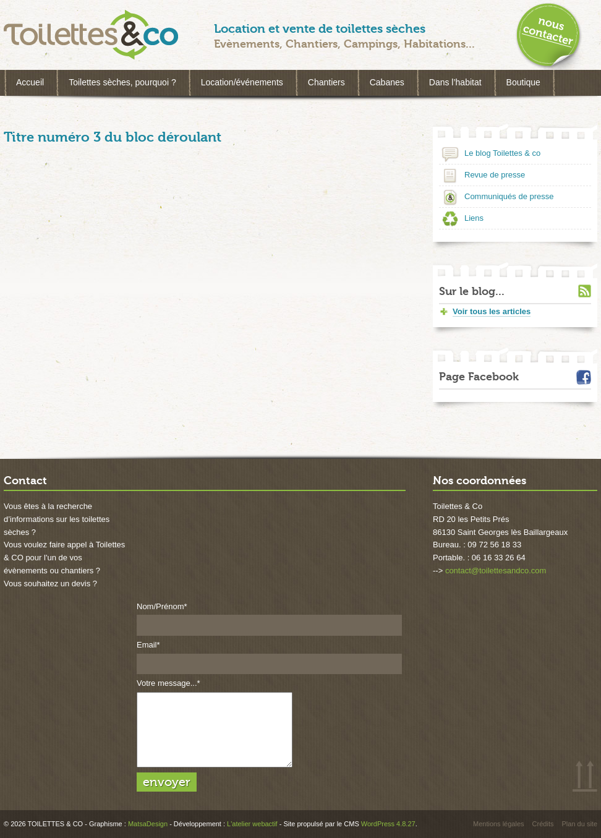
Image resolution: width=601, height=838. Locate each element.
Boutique (523, 82)
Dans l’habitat (455, 82)
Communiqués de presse (509, 196)
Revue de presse (494, 174)
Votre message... (168, 683)
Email (148, 644)
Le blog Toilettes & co (502, 153)
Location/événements (242, 82)
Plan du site (579, 823)
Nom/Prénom (162, 606)
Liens (474, 218)
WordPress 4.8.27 (388, 823)
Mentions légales (498, 823)
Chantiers (326, 82)
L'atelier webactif (252, 823)
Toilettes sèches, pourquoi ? (122, 82)
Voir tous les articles (492, 311)
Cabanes (387, 82)
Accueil (30, 82)
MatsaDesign (148, 823)
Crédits (543, 823)
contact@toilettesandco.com (496, 570)
